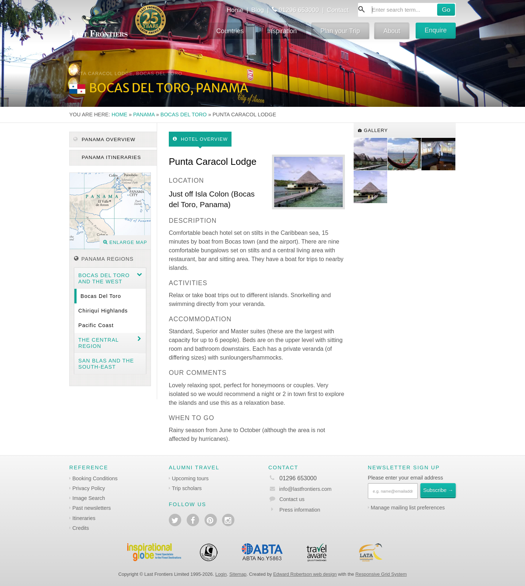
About (392, 31)
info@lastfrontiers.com (299, 489)
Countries (230, 31)
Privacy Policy (88, 488)
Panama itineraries (110, 157)
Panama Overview (104, 139)
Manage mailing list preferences (408, 508)
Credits (80, 528)
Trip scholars (187, 488)
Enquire (436, 30)
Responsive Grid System (381, 574)
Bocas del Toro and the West (104, 278)
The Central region (98, 343)
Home (234, 9)
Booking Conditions (94, 478)
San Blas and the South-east (106, 364)
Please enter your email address (405, 478)
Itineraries (83, 518)
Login (221, 574)
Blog (257, 9)
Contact (338, 9)
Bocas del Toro (183, 114)
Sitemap (237, 574)
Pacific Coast (96, 325)
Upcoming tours (190, 478)
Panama (144, 114)
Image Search (88, 498)
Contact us (291, 499)
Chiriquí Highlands (103, 311)
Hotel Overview (200, 139)
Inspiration (282, 31)
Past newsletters (91, 508)
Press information (299, 510)
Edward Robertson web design (305, 574)
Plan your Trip (340, 31)
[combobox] (407, 10)
